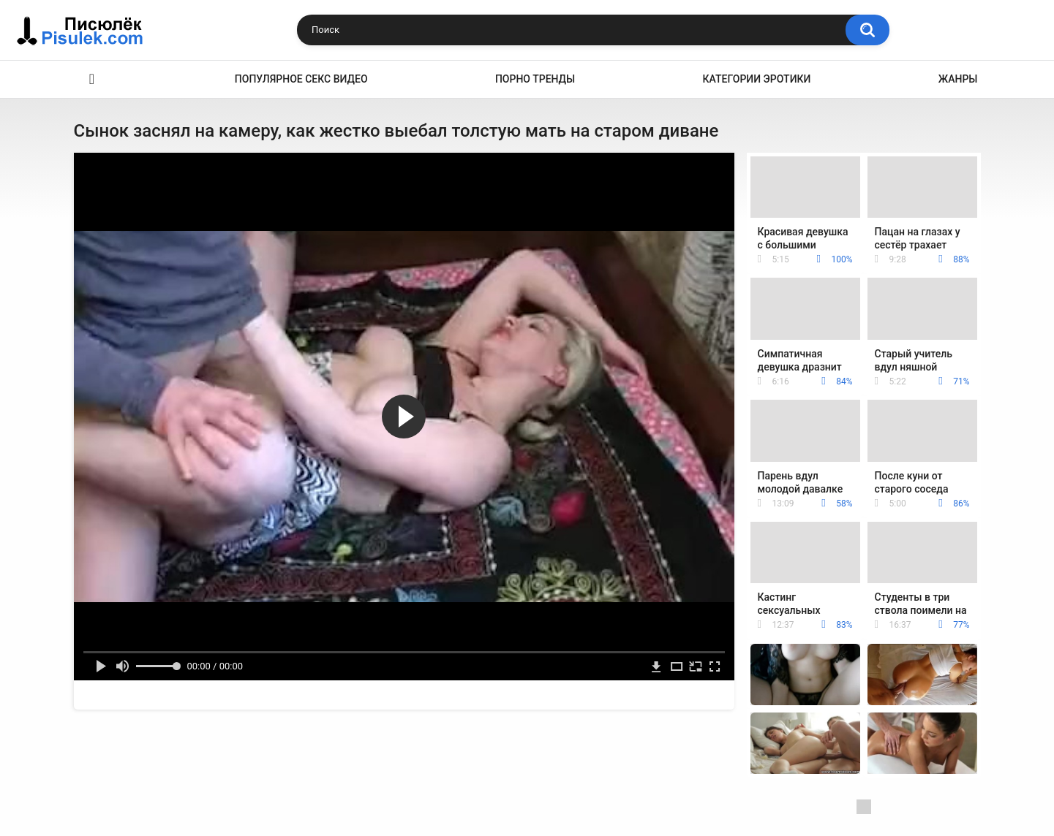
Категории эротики (757, 79)
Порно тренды (535, 79)
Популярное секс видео (301, 79)
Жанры (958, 79)
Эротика (92, 79)
